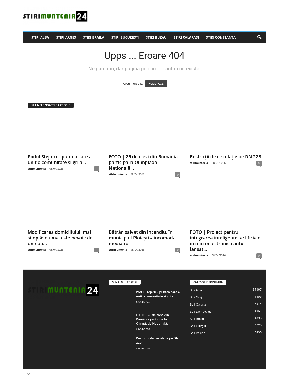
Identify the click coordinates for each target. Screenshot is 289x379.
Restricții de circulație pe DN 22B (225, 157)
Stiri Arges (66, 37)
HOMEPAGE (155, 83)
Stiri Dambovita (200, 311)
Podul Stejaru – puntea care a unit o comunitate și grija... (60, 160)
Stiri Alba (40, 37)
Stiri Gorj (196, 297)
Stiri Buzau (156, 37)
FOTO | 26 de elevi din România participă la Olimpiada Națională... (143, 162)
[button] (259, 37)
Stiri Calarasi (186, 37)
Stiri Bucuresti (125, 37)
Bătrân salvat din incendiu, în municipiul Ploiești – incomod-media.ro (141, 238)
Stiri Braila (93, 37)
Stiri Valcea (197, 333)
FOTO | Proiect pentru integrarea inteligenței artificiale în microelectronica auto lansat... (225, 240)
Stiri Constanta (221, 37)
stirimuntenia (37, 168)
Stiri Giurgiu (198, 326)
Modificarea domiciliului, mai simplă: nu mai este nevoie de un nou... (60, 238)
